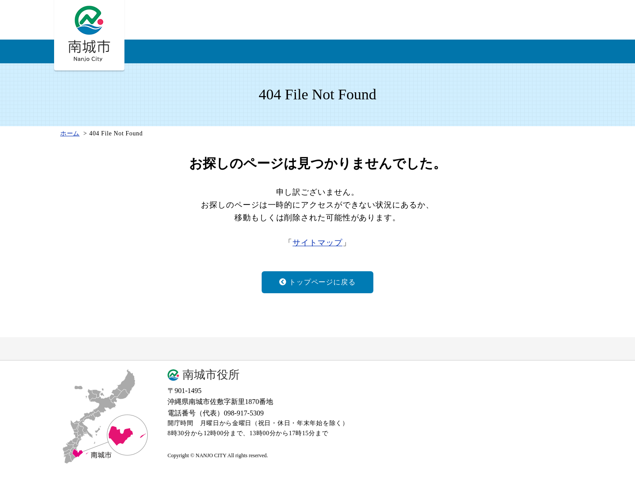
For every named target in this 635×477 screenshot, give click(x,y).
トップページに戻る (317, 282)
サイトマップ (317, 242)
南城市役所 (211, 375)
